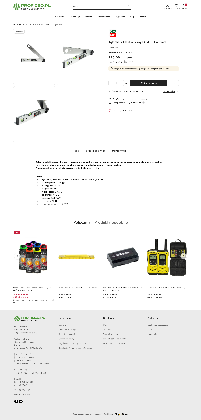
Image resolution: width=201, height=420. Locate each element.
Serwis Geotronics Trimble (114, 338)
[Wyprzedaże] (104, 17)
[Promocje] (89, 17)
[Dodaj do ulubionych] (174, 83)
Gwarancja (107, 329)
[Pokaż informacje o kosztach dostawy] (143, 102)
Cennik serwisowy (66, 338)
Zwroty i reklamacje (67, 329)
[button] (34, 57)
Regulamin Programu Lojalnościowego (75, 348)
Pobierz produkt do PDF (120, 110)
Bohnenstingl (153, 334)
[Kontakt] (142, 17)
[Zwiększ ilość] (122, 83)
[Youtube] (21, 401)
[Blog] (132, 17)
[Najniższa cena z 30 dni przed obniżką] (53, 300)
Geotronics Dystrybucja (157, 325)
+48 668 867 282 (22, 394)
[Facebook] (16, 401)
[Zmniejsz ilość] (110, 83)
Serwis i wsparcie (110, 334)
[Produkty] (60, 17)
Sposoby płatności (67, 334)
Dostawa (62, 325)
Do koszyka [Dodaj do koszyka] (148, 83)
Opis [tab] (77, 151)
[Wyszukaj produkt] (102, 7)
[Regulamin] (120, 17)
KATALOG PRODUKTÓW (114, 343)
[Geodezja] (75, 17)
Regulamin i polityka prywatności (73, 343)
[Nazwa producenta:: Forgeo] (112, 33)
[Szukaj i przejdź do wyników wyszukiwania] (129, 7)
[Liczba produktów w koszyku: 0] (184, 7)
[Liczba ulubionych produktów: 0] (177, 7)
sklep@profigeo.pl (22, 389)
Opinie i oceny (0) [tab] (95, 151)
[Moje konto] (168, 7)
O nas (105, 325)
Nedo (149, 329)
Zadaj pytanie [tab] (119, 151)
